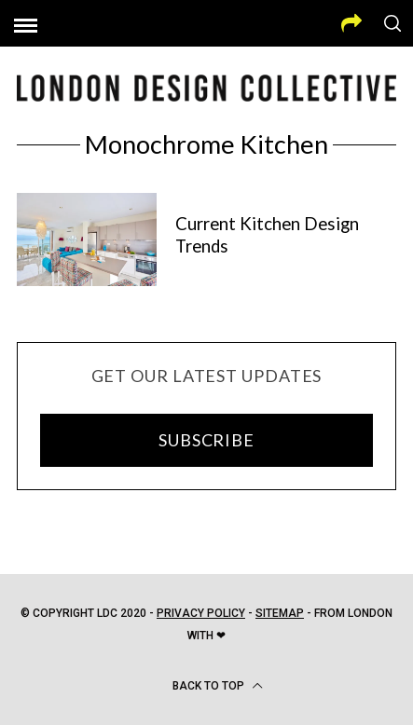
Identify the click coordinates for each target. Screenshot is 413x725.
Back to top (217, 685)
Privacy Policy (201, 613)
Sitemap (279, 613)
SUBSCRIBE (206, 440)
